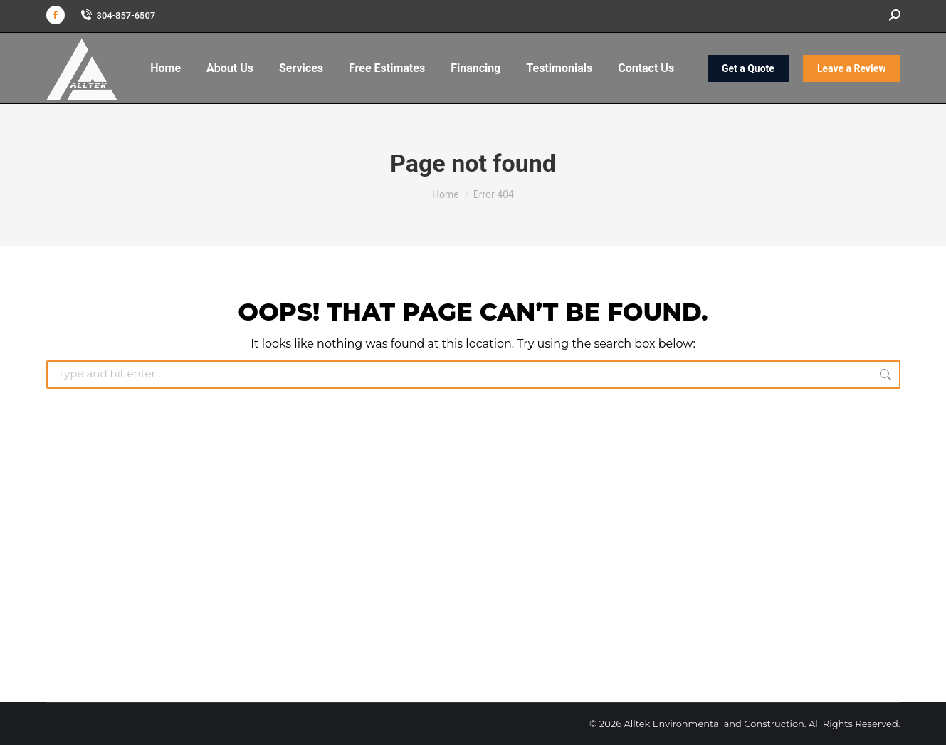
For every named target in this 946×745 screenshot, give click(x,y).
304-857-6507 (117, 15)
